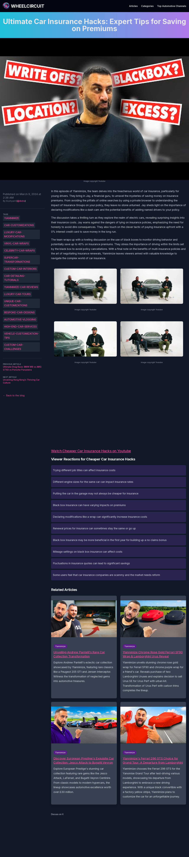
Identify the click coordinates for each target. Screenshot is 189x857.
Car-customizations (19, 225)
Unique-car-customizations (15, 303)
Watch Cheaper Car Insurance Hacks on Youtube (91, 451)
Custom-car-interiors (20, 268)
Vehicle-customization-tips (21, 335)
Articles (133, 6)
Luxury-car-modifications (14, 234)
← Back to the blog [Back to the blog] (14, 395)
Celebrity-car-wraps (19, 250)
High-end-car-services (20, 326)
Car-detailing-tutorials (14, 278)
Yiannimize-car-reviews (21, 287)
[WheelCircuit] (23, 6)
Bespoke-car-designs (19, 312)
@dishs (21, 201)
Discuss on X (57, 814)
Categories (147, 6)
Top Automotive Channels (171, 6)
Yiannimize (11, 218)
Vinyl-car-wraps (16, 243)
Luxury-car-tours (17, 294)
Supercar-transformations (17, 259)
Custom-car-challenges (13, 346)
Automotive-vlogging (20, 319)
